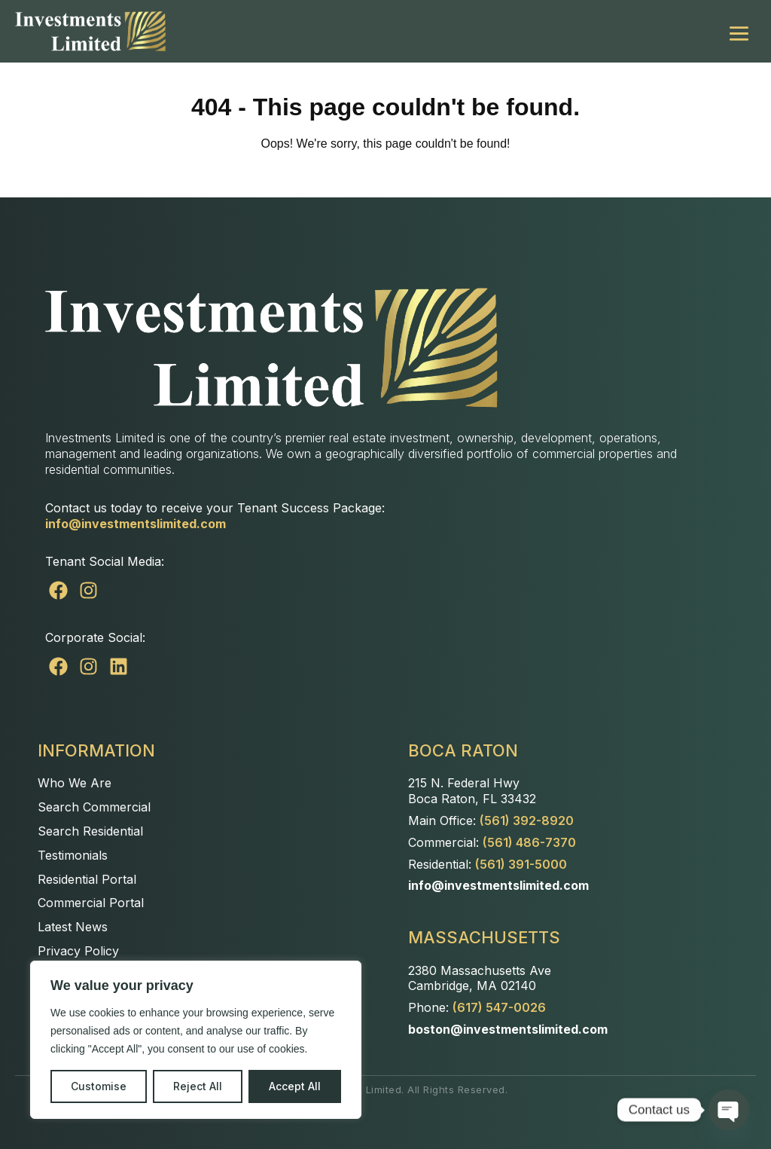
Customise (98, 1086)
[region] (195, 1040)
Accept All (295, 1086)
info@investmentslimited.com (135, 523)
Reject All (197, 1086)
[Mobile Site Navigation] (739, 31)
